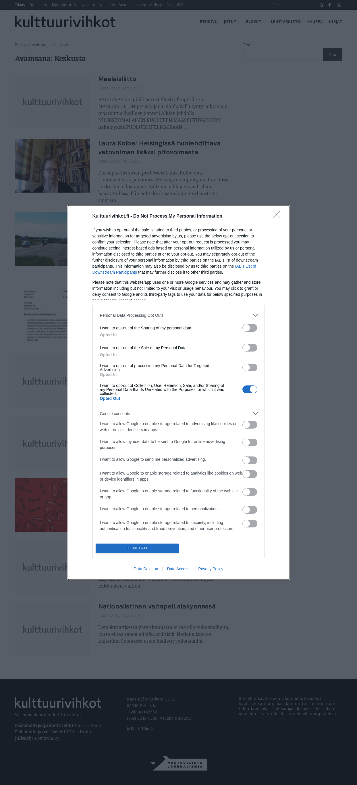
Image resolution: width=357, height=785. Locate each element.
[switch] (249, 328)
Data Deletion (146, 569)
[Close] (278, 216)
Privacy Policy (210, 569)
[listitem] (178, 315)
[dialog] (178, 392)
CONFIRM (137, 548)
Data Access (178, 569)
